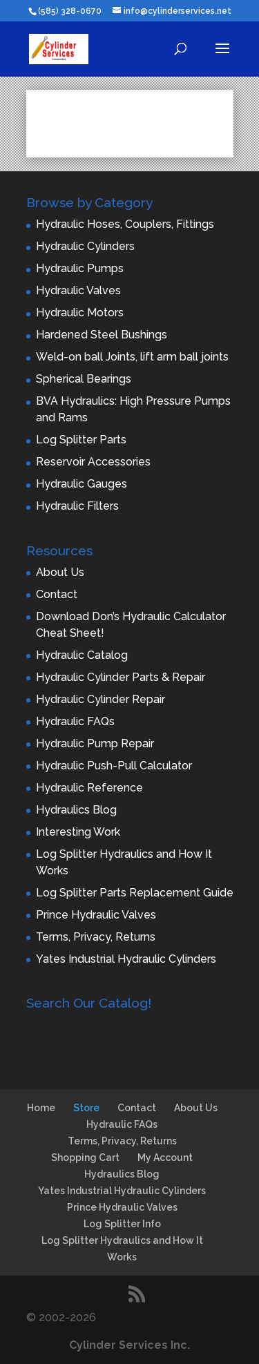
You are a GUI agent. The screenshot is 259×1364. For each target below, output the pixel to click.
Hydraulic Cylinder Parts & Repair (120, 677)
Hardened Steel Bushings (101, 334)
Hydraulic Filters (77, 505)
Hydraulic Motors (80, 312)
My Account (165, 1157)
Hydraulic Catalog (82, 655)
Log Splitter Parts (81, 439)
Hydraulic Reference (89, 787)
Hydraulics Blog (76, 809)
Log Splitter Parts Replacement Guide (134, 892)
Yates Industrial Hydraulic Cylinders (126, 959)
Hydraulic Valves (78, 290)
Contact (56, 594)
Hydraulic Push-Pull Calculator (114, 765)
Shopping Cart (85, 1157)
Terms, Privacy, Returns (95, 936)
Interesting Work (78, 831)
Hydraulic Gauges (81, 483)
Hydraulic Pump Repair (95, 743)
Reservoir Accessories (93, 461)
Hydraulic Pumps (80, 268)
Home (41, 1107)
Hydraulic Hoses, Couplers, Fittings (125, 224)
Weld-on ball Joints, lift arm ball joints (132, 356)
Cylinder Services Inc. (129, 1345)
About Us (60, 572)
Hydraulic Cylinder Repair (100, 699)
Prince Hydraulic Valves (96, 914)
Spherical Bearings (83, 378)
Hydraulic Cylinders (85, 246)
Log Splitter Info (122, 1223)
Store (86, 1107)
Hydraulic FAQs (75, 721)
